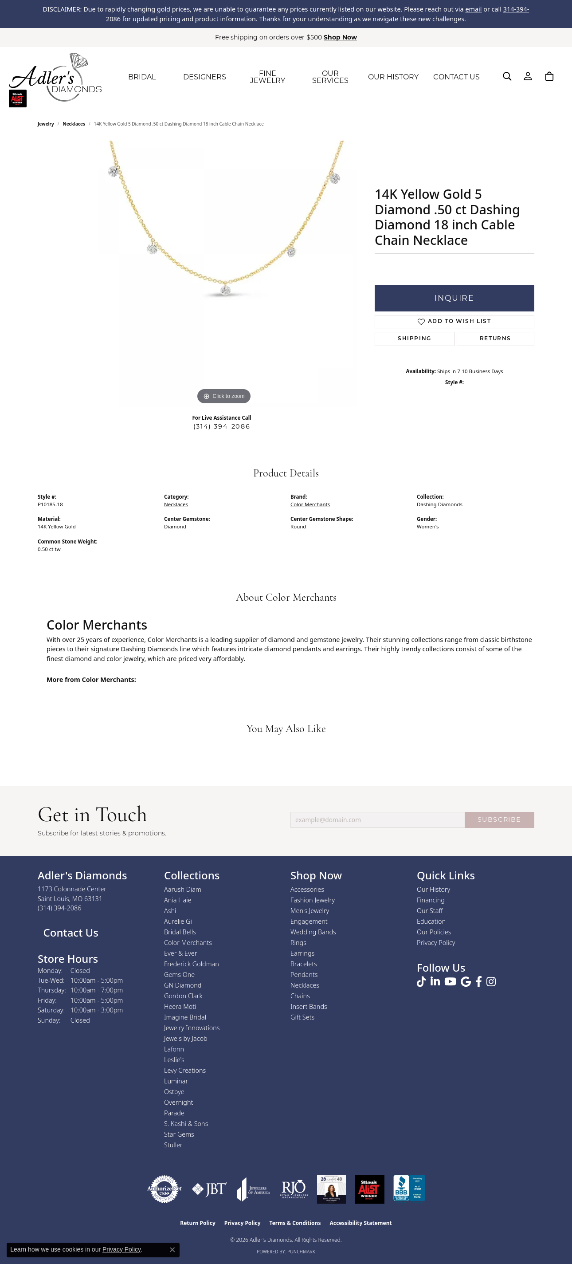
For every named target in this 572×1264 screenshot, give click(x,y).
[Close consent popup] (172, 1249)
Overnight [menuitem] (178, 1102)
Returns (495, 339)
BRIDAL (142, 77)
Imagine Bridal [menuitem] (185, 1017)
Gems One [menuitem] (179, 974)
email (473, 9)
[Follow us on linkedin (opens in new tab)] (435, 982)
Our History (433, 889)
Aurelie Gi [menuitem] (178, 921)
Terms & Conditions (295, 1223)
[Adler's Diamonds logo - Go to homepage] (55, 77)
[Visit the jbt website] (209, 1189)
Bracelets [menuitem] (303, 964)
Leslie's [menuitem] (174, 1059)
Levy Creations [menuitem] (185, 1070)
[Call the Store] (60, 908)
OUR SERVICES (330, 77)
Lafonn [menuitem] (174, 1049)
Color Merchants (310, 504)
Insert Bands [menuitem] (308, 1006)
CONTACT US (456, 77)
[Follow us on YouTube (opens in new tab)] (450, 982)
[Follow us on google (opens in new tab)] (466, 982)
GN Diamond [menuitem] (182, 985)
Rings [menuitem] (298, 942)
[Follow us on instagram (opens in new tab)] (491, 982)
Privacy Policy (436, 942)
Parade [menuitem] (174, 1113)
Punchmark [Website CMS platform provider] (301, 1251)
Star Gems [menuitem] (179, 1134)
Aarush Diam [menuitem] (182, 889)
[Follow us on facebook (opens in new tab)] (478, 982)
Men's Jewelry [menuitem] (309, 910)
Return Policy (197, 1223)
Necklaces (74, 124)
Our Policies (434, 932)
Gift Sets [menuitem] (302, 1017)
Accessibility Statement (360, 1223)
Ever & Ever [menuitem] (180, 953)
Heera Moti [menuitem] (180, 1006)
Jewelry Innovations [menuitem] (192, 1028)
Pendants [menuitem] (304, 974)
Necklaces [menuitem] (304, 985)
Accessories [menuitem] (307, 889)
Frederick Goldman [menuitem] (191, 964)
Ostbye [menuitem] (174, 1091)
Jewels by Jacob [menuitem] (186, 1038)
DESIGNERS (204, 77)
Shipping (414, 339)
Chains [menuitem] (300, 996)
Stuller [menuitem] (173, 1145)
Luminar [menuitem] (176, 1081)
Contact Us (69, 932)
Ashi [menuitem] (170, 910)
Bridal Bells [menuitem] (180, 932)
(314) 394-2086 (221, 426)
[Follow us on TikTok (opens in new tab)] (421, 982)
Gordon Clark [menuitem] (183, 996)
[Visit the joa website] (253, 1189)
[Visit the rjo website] (293, 1189)
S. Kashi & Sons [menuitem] (186, 1123)
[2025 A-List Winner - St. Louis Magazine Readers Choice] (369, 1189)
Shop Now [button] (340, 37)
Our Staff (430, 910)
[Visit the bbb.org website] (409, 1189)
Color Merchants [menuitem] (188, 942)
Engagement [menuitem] (309, 921)
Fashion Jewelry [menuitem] (312, 900)
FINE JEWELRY (267, 77)
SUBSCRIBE (499, 819)
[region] (224, 274)
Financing (431, 900)
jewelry (46, 124)
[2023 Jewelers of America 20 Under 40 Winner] (331, 1189)
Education (431, 921)
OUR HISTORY (393, 77)
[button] (507, 76)
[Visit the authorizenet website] (164, 1189)
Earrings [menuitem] (302, 953)
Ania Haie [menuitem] (178, 900)
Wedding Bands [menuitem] (313, 932)
